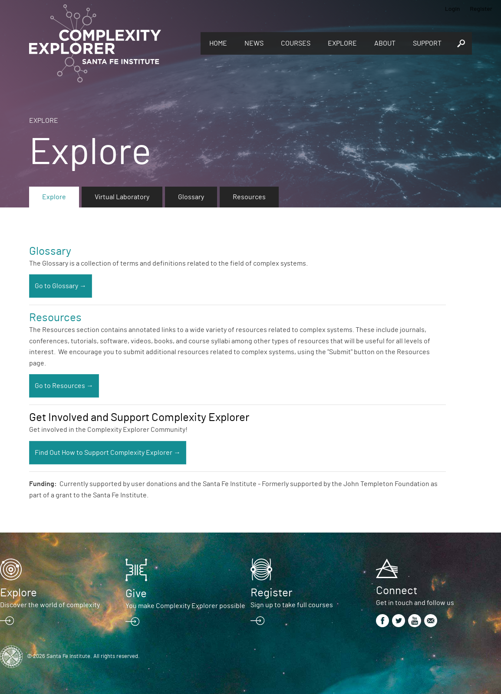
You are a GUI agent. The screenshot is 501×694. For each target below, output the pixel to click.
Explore (342, 43)
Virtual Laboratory (122, 197)
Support (427, 43)
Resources (249, 197)
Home (218, 43)
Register (481, 8)
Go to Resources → (64, 385)
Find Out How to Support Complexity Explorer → (108, 452)
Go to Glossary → (60, 286)
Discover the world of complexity (50, 605)
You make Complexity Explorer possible (185, 605)
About (385, 43)
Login (452, 8)
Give (136, 593)
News (254, 43)
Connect (396, 590)
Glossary (191, 197)
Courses (295, 43)
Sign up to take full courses (291, 605)
